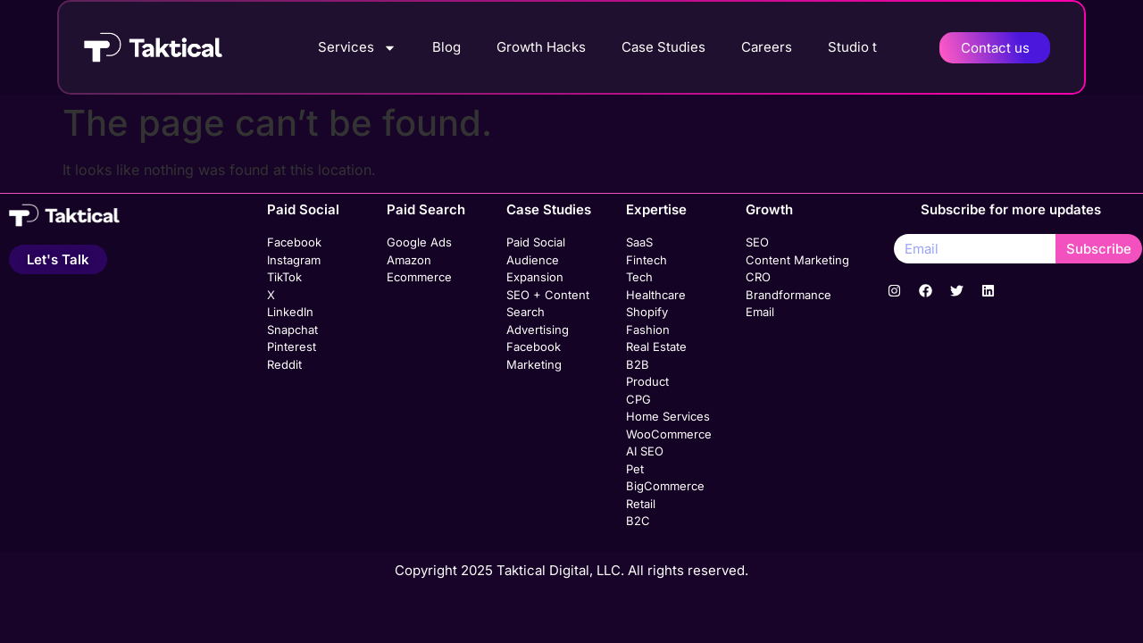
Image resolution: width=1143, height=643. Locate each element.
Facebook (294, 242)
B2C (638, 521)
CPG (638, 399)
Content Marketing (797, 260)
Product (647, 381)
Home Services (668, 416)
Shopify (647, 312)
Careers (766, 46)
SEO (757, 242)
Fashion (648, 329)
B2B (637, 364)
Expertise (656, 209)
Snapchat (292, 329)
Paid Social (303, 209)
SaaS (639, 242)
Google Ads (419, 242)
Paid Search (426, 209)
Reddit (284, 364)
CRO (758, 277)
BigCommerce (665, 486)
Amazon (409, 260)
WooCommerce (669, 434)
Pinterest (291, 346)
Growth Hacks (541, 46)
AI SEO (644, 451)
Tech (639, 277)
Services (357, 47)
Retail (640, 504)
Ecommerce (419, 277)
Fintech (646, 260)
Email (760, 312)
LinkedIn (290, 312)
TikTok (284, 277)
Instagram (294, 260)
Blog (446, 46)
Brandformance (788, 295)
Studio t (852, 46)
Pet (635, 469)
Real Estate (656, 346)
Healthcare (656, 295)
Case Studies (663, 46)
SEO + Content (547, 295)
